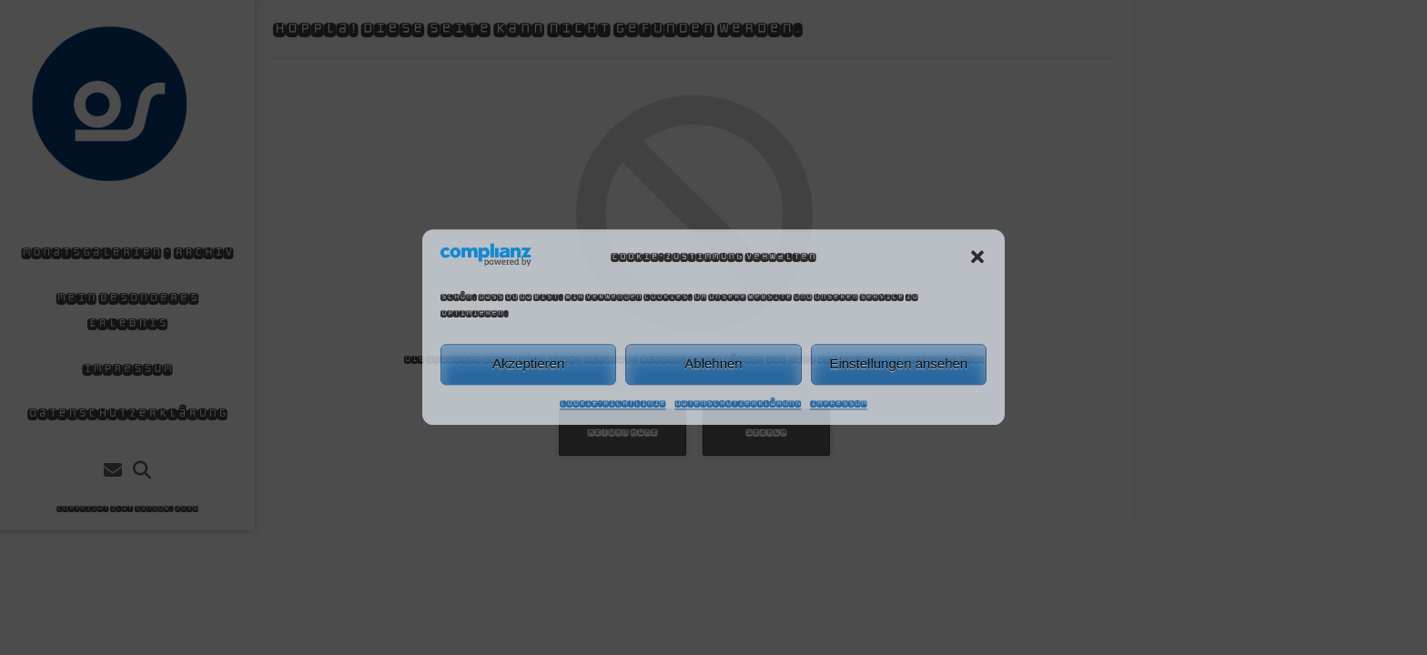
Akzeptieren (528, 364)
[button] (977, 256)
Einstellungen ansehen (898, 364)
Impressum (838, 403)
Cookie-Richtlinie (612, 403)
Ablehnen (713, 364)
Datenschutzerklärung (737, 403)
